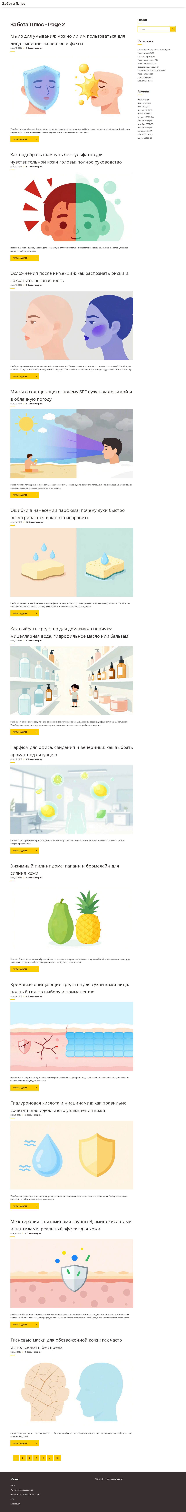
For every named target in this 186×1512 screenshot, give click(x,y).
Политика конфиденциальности (25, 1494)
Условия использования (21, 1490)
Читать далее (20, 139)
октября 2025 (145, 131)
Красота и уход (146, 56)
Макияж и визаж (147, 63)
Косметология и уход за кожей (154, 49)
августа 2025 (145, 138)
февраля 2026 (146, 117)
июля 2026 (143, 99)
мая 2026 (143, 106)
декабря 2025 (145, 124)
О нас (13, 1485)
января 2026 (145, 120)
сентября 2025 (145, 134)
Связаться (15, 1503)
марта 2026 (144, 113)
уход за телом (145, 77)
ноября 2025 (145, 127)
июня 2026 (144, 103)
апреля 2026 (145, 110)
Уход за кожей (146, 53)
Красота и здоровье (148, 67)
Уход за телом (145, 73)
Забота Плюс (13, 3)
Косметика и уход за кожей (151, 70)
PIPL (12, 1499)
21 (57, 1458)
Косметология (145, 80)
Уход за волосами (148, 60)
